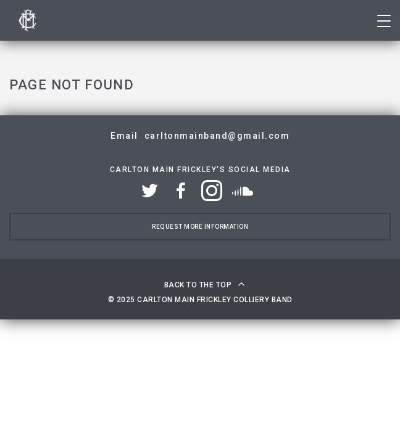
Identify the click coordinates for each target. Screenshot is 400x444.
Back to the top (198, 285)
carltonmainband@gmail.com (217, 136)
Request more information (200, 226)
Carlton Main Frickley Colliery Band (27, 20)
